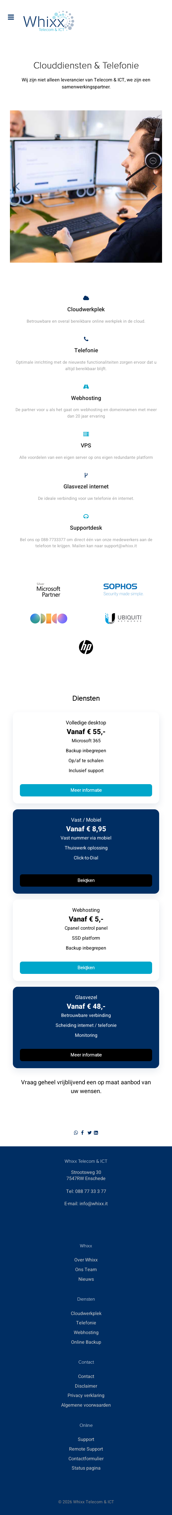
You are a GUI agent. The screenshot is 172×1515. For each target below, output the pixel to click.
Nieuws (86, 1279)
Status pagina (86, 1468)
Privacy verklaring (86, 1395)
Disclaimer (86, 1386)
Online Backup (86, 1342)
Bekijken (86, 880)
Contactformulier (86, 1458)
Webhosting (86, 910)
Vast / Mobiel (86, 820)
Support (86, 1439)
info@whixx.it (94, 1203)
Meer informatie (86, 790)
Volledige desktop (86, 722)
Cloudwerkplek (86, 1313)
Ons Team (86, 1269)
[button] (154, 186)
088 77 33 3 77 (90, 1191)
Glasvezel (86, 997)
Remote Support (86, 1449)
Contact (86, 1376)
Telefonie (86, 1322)
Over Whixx (86, 1259)
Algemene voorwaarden (86, 1405)
